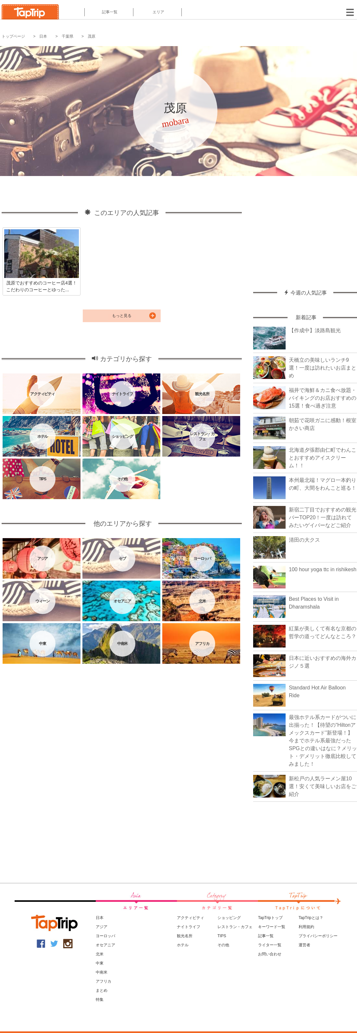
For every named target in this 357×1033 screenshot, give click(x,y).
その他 (223, 945)
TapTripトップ (270, 917)
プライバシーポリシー (318, 936)
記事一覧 (108, 12)
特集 (100, 999)
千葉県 (67, 36)
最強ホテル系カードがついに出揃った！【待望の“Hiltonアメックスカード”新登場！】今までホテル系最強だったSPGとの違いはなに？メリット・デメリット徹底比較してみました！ (323, 740)
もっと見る (121, 315)
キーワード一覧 (271, 927)
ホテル (183, 945)
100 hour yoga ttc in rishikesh (322, 569)
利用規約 (306, 927)
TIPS (221, 936)
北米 (100, 954)
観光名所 (184, 936)
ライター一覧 (269, 945)
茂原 (91, 36)
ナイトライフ (188, 927)
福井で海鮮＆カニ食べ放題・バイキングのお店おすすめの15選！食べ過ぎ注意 (322, 398)
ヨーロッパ (105, 936)
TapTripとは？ (311, 917)
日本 (43, 36)
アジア (101, 927)
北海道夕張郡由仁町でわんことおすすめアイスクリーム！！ (322, 457)
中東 (100, 963)
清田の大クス (304, 540)
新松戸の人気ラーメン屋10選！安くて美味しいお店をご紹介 (322, 786)
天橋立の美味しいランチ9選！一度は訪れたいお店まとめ (322, 367)
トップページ (13, 36)
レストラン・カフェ (234, 927)
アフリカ (103, 981)
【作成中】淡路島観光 (315, 330)
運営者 (304, 945)
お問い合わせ (269, 954)
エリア (157, 12)
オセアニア (105, 945)
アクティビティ (190, 917)
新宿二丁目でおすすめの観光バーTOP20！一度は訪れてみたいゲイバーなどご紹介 (322, 517)
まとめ (101, 990)
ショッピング (229, 917)
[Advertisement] (305, 229)
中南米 (101, 972)
